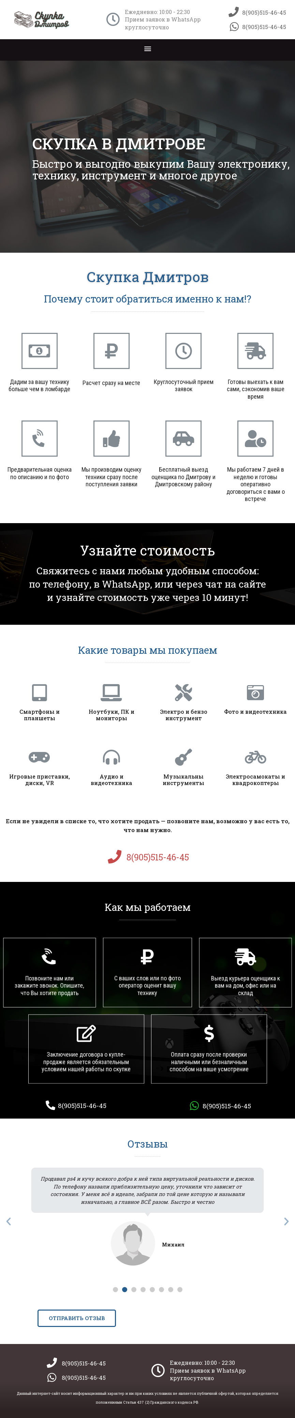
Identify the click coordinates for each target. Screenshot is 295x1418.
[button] (147, 48)
